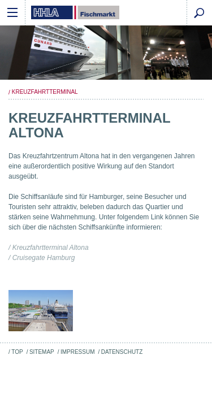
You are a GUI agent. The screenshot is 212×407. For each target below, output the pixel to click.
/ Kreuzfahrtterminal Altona (48, 248)
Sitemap (41, 352)
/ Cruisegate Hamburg (41, 258)
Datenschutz (122, 352)
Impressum (77, 352)
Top (17, 352)
